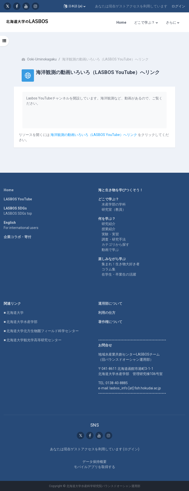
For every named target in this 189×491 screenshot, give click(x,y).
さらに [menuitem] (171, 22)
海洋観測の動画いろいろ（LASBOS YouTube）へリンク (93, 135)
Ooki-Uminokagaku (42, 59)
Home (9, 190)
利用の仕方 (106, 313)
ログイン (178, 6)
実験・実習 (110, 234)
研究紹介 (108, 224)
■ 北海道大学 (14, 313)
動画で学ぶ (110, 250)
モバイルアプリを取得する (94, 467)
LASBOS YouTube (18, 199)
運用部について (110, 303)
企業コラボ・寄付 (17, 237)
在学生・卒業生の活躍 (119, 274)
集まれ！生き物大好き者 (121, 264)
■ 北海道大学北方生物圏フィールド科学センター (41, 331)
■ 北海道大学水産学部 (20, 322)
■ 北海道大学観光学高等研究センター (33, 340)
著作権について (110, 322)
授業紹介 (108, 229)
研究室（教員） (114, 209)
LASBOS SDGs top (18, 213)
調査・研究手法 (114, 239)
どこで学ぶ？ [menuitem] (144, 22)
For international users (21, 228)
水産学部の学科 (114, 204)
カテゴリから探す (115, 244)
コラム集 (108, 269)
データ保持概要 (94, 462)
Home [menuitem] (121, 22)
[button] (74, 6)
